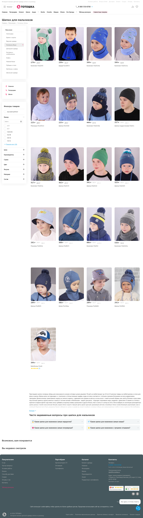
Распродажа (12, 90)
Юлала (62, 12)
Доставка (112, 1)
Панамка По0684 (93, 306)
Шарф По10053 (64, 66)
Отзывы (130, 1)
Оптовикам (58, 466)
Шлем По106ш (64, 306)
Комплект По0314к (93, 66)
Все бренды (70, 12)
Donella (49, 12)
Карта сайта (69, 514)
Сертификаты (59, 468)
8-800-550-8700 (114, 465)
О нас (3, 463)
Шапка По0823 (64, 246)
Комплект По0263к (121, 246)
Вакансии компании (122, 514)
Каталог (21, 12)
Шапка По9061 (120, 306)
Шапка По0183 (120, 186)
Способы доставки (8, 474)
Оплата (118, 1)
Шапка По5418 (64, 126)
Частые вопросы (7, 466)
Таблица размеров (85, 12)
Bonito (43, 12)
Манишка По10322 (37, 126)
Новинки (4, 12)
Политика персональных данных (85, 514)
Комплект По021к (37, 186)
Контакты (137, 1)
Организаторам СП (61, 463)
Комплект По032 (92, 246)
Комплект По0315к (121, 66)
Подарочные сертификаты (90, 480)
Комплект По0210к (93, 126)
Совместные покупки (100, 12)
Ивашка (56, 12)
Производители (87, 474)
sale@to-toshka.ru (114, 472)
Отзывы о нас (6, 480)
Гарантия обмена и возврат (105, 514)
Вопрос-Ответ (103, 1)
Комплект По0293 (37, 66)
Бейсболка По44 (36, 366)
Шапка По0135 (64, 186)
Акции (34, 12)
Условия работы (93, 1)
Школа (28, 12)
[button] (138, 508)
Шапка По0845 (36, 306)
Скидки (124, 1)
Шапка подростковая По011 (124, 126)
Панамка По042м (37, 246)
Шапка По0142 (92, 186)
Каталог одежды (87, 463)
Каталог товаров (135, 514)
